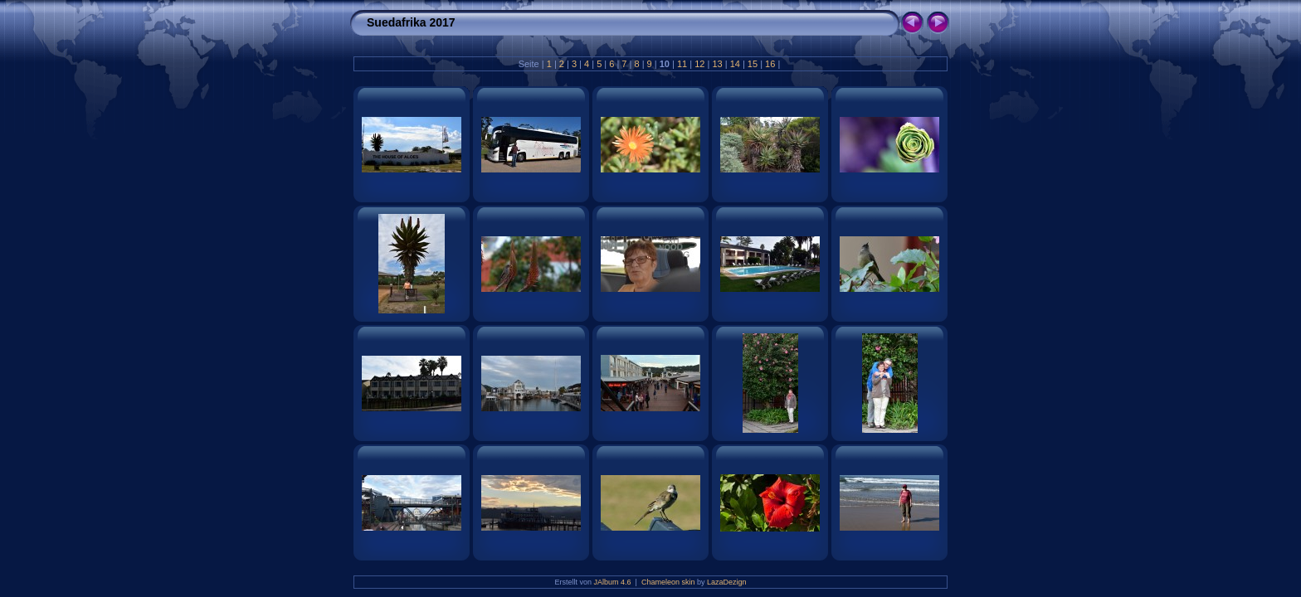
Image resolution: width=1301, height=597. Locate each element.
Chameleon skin (668, 582)
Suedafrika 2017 (411, 22)
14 (735, 64)
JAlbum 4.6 (612, 582)
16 (770, 64)
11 (682, 64)
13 (717, 64)
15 (753, 64)
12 (699, 64)
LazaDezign (727, 582)
